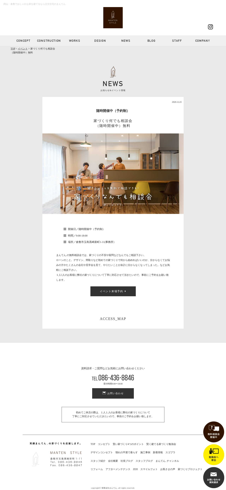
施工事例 (145, 452)
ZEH (135, 469)
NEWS (125, 40)
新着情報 (158, 452)
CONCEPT (23, 40)
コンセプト (104, 444)
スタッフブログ (144, 461)
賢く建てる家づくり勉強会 (161, 444)
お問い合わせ (115, 393)
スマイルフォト (149, 469)
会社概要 (113, 461)
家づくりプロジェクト (190, 469)
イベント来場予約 (111, 291)
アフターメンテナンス (118, 469)
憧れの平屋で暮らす (126, 452)
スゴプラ (170, 452)
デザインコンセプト (102, 452)
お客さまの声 (167, 469)
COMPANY (202, 40)
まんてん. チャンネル (167, 461)
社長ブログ (127, 461)
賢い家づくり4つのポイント (128, 444)
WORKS (74, 40)
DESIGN (100, 40)
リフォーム (97, 469)
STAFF (177, 40)
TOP (93, 444)
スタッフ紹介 (98, 461)
